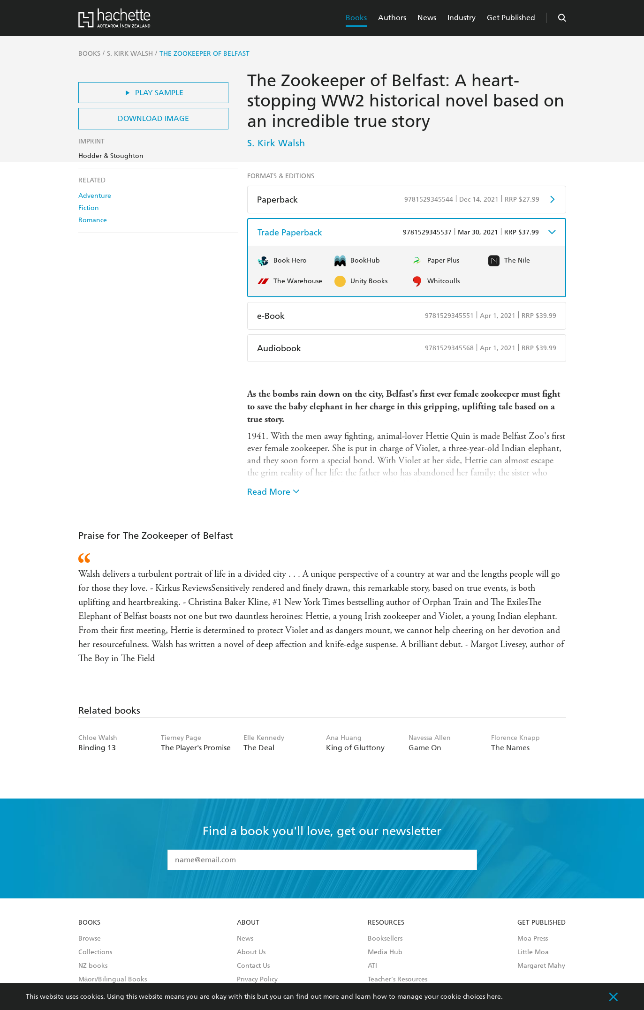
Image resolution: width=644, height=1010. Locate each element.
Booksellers (385, 938)
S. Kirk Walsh (276, 143)
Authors (392, 17)
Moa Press (532, 938)
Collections (95, 952)
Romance (92, 220)
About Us (251, 952)
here (494, 997)
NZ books (92, 966)
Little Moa (533, 952)
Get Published (511, 17)
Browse (89, 938)
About (248, 923)
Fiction (88, 208)
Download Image (153, 118)
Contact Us (253, 966)
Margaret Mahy (541, 966)
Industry (461, 17)
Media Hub (385, 952)
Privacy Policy (257, 979)
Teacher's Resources (397, 979)
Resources (386, 923)
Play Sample (153, 92)
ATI (372, 966)
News (426, 17)
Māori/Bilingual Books (112, 979)
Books (356, 17)
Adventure (94, 196)
